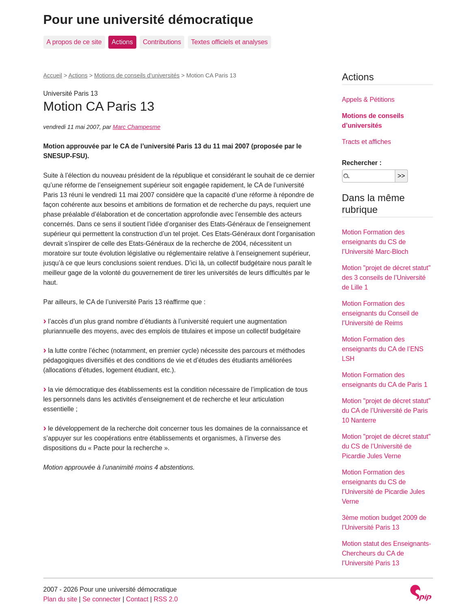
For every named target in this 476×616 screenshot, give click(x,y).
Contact (137, 599)
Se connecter (101, 599)
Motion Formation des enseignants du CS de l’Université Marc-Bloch (375, 242)
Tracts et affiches (366, 141)
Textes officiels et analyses (229, 42)
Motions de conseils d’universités (136, 75)
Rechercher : (362, 162)
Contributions (162, 42)
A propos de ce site (74, 42)
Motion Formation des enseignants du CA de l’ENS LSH (383, 349)
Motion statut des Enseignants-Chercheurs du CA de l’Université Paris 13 (386, 553)
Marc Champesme (137, 127)
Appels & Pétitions (368, 99)
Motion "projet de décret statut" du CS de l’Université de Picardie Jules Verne (386, 446)
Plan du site (60, 599)
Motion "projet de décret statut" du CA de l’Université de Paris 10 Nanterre (386, 410)
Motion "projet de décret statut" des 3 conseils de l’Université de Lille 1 (386, 277)
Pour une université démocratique (148, 19)
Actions (122, 42)
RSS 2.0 (166, 599)
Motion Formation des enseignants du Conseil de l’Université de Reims (380, 313)
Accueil (52, 75)
